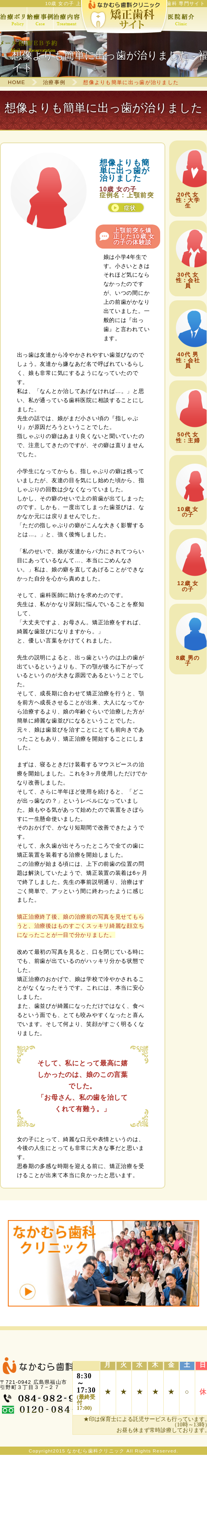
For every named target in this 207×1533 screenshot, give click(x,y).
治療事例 (54, 82)
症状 (130, 208)
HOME (16, 82)
